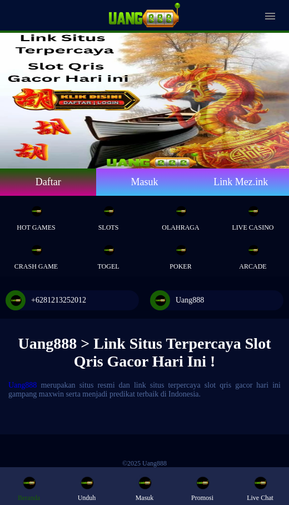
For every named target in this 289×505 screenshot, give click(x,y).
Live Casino (253, 215)
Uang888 (177, 300)
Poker (180, 253)
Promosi (202, 488)
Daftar (48, 181)
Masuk (144, 181)
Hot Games (36, 215)
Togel (108, 253)
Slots (108, 215)
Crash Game (36, 253)
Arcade (252, 253)
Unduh (87, 488)
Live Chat (260, 488)
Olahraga (180, 215)
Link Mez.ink (240, 181)
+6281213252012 (46, 300)
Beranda (29, 488)
